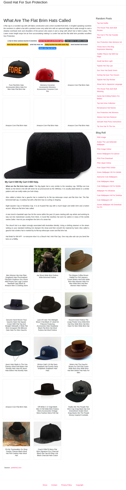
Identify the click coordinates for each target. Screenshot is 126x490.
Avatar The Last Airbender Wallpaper (107, 143)
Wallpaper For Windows (106, 191)
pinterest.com (16, 468)
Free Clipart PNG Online (106, 168)
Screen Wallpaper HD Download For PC (109, 206)
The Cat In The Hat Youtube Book (107, 36)
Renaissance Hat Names (106, 108)
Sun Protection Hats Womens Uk (109, 42)
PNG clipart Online (104, 163)
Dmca (45, 485)
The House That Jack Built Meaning (107, 90)
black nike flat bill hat (47, 48)
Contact (54, 485)
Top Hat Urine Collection (106, 103)
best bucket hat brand (79, 44)
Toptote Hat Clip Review (106, 80)
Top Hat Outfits (102, 23)
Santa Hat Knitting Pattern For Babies (108, 97)
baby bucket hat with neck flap (57, 44)
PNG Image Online (104, 149)
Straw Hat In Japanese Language (109, 84)
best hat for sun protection (17, 44)
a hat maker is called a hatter (76, 41)
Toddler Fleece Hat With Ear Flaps (107, 55)
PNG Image (101, 137)
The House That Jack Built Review (107, 29)
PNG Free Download (105, 158)
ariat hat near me (36, 44)
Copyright (79, 485)
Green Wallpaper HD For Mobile (109, 172)
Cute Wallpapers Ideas (105, 181)
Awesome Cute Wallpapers (107, 177)
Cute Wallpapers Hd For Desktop (109, 195)
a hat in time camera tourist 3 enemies (22, 41)
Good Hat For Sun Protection (25, 2)
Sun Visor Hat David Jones (107, 70)
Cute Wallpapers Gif (104, 200)
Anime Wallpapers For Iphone (108, 154)
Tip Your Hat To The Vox (106, 126)
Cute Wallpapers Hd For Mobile (109, 186)
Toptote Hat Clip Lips (105, 66)
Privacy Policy (66, 485)
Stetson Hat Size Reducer (107, 117)
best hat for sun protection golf (51, 41)
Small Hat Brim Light (105, 61)
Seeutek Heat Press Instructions (109, 122)
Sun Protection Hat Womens (107, 112)
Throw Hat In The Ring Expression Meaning (105, 48)
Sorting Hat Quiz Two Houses (108, 75)
